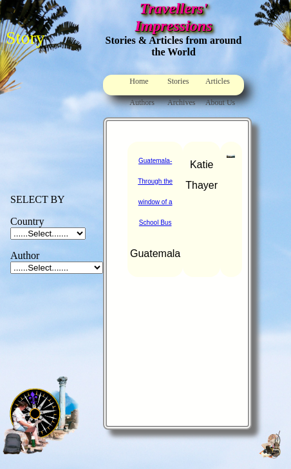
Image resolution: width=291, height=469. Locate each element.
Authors (142, 102)
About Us (220, 102)
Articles (217, 81)
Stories (178, 81)
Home (138, 81)
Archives (181, 102)
